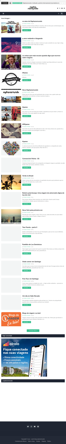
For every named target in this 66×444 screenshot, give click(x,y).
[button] (62, 3)
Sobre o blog (31, 441)
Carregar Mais (32, 330)
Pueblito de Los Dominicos (32, 244)
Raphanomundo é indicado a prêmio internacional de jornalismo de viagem (42, 3)
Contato (38, 441)
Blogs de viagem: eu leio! (31, 313)
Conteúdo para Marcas (21, 441)
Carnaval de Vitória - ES (30, 159)
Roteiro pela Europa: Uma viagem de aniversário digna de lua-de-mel (43, 194)
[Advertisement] (33, 408)
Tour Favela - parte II (29, 227)
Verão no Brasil (27, 176)
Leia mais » (26, 30)
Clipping (44, 441)
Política (49, 441)
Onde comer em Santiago (31, 262)
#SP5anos (25, 124)
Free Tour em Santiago (30, 279)
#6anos (25, 73)
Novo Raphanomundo (30, 90)
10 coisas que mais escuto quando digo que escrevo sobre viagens (41, 57)
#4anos (25, 141)
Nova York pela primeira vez (32, 210)
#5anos (25, 107)
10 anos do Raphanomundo (32, 21)
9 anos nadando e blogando (32, 38)
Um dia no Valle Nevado (31, 296)
